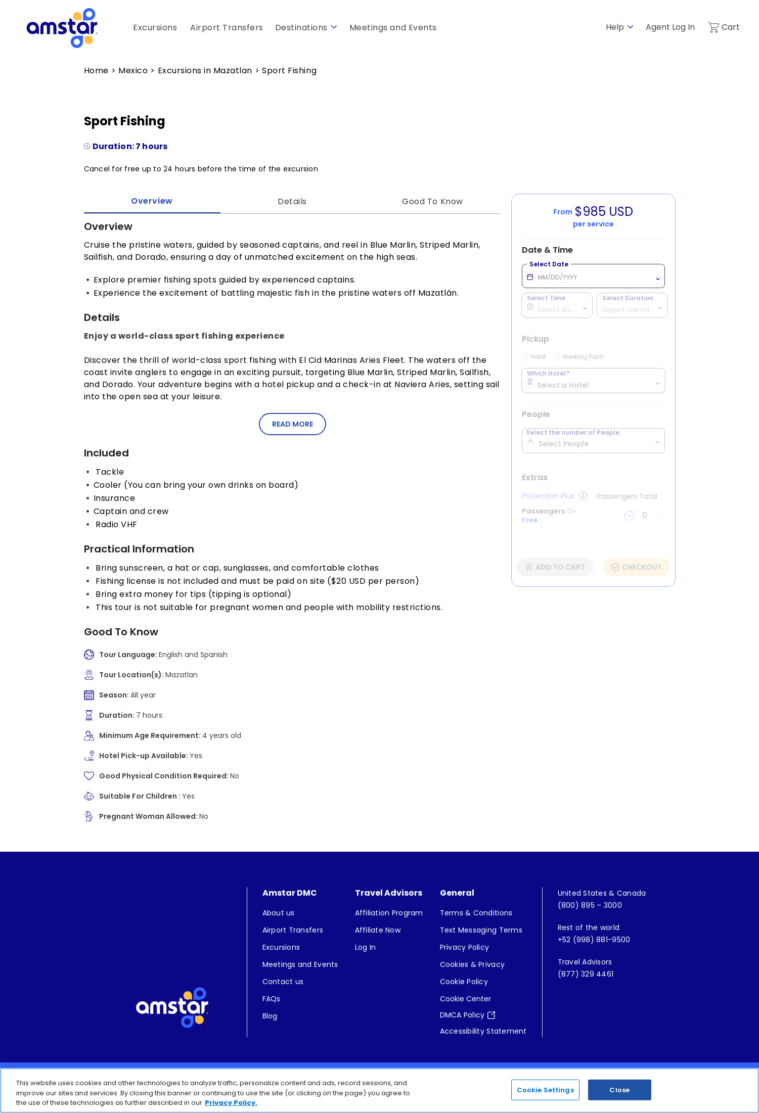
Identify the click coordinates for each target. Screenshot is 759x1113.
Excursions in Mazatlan (205, 70)
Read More (292, 424)
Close (619, 1089)
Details (292, 201)
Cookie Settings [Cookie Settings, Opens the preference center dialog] (545, 1089)
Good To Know (432, 201)
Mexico (133, 70)
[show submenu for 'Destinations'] (334, 27)
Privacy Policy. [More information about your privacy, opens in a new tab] (231, 1103)
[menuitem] (300, 913)
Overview (151, 201)
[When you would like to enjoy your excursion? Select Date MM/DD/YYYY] (593, 276)
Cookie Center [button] (465, 999)
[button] (292, 424)
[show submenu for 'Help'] (630, 27)
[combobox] (557, 304)
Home (96, 70)
